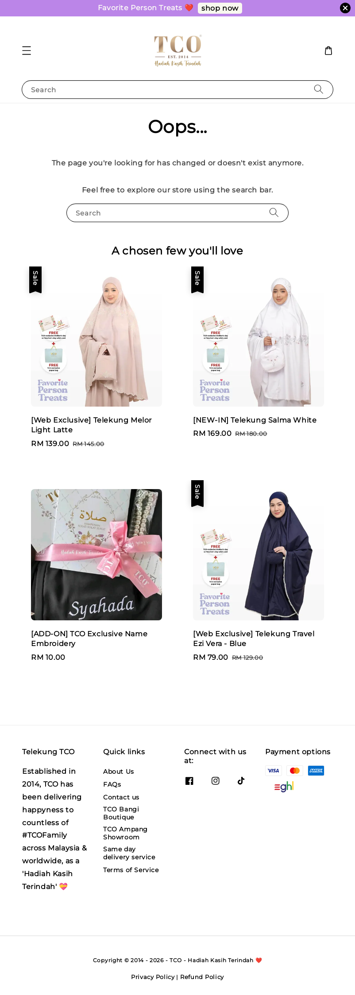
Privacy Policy (153, 976)
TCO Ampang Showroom (125, 833)
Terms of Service (131, 870)
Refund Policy (202, 976)
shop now (220, 8)
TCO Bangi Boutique (121, 813)
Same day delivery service (129, 853)
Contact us (121, 797)
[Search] (319, 89)
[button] (26, 50)
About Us (118, 772)
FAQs (112, 784)
